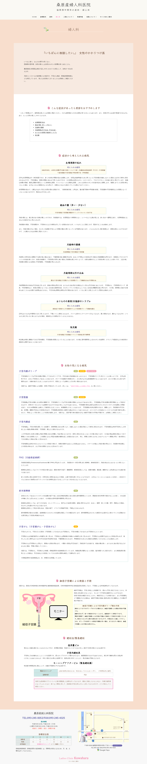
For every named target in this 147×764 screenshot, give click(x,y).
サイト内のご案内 (106, 17)
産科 (51, 17)
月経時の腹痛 (39, 127)
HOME (34, 17)
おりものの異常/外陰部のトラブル (46, 132)
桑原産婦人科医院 (73, 4)
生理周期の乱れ (40, 122)
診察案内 (43, 17)
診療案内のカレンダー (44, 744)
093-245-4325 (57, 717)
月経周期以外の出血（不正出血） (45, 130)
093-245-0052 (35, 717)
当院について (90, 17)
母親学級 (80, 17)
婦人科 (58, 17)
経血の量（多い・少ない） (43, 125)
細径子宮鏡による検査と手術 (80, 386)
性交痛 (37, 135)
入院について (68, 17)
